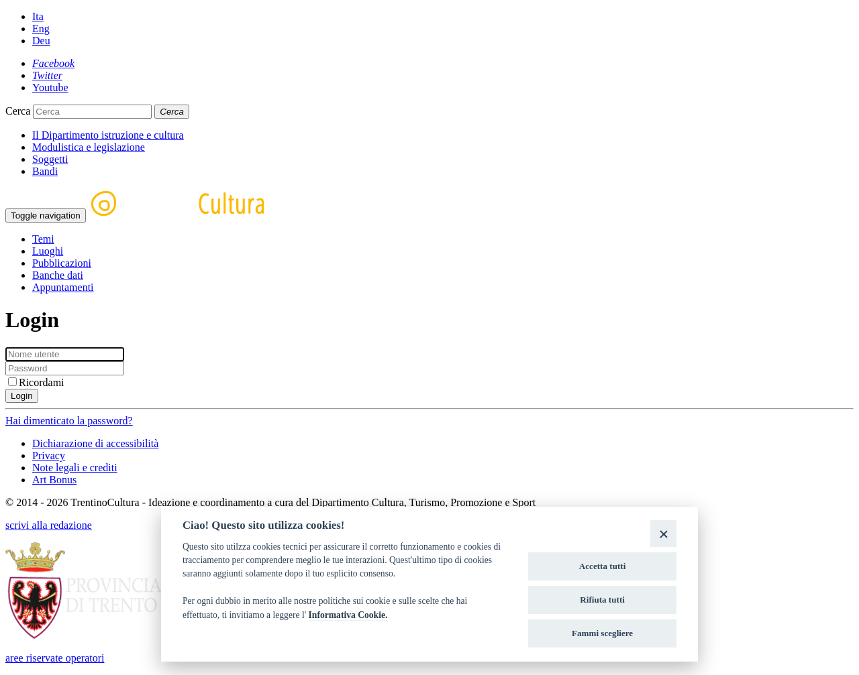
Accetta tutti (602, 566)
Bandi (45, 171)
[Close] (663, 533)
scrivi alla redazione (48, 525)
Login (22, 396)
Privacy (48, 455)
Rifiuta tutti (602, 600)
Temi (43, 239)
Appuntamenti (63, 287)
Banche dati (57, 275)
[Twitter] (47, 75)
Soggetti (50, 159)
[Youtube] (50, 87)
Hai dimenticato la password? (69, 420)
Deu (41, 40)
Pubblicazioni (61, 263)
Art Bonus (54, 479)
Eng (41, 28)
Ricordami (36, 382)
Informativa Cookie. (348, 615)
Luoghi (47, 251)
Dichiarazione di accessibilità (95, 443)
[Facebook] (53, 63)
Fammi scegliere (602, 633)
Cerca (17, 111)
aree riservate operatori (54, 658)
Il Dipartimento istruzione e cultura (108, 135)
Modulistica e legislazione (88, 147)
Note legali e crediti (74, 467)
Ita (38, 16)
